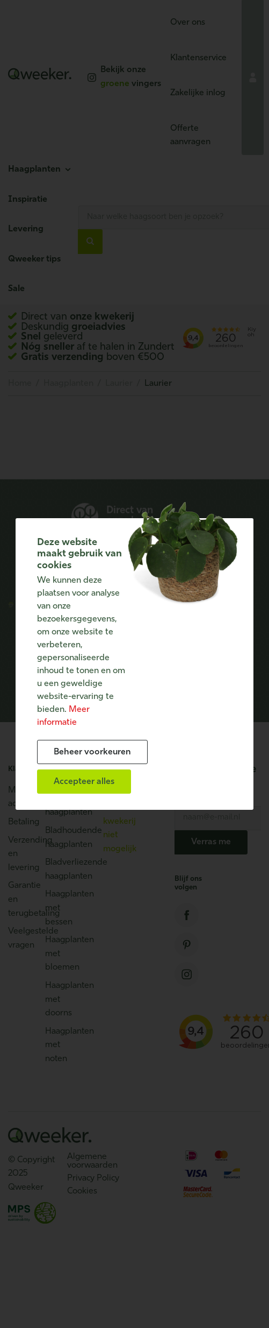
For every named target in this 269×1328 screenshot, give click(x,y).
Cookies (82, 1191)
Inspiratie (27, 199)
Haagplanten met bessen (58, 908)
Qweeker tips (34, 259)
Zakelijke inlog (198, 93)
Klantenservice (198, 58)
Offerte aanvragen (190, 135)
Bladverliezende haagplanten (58, 869)
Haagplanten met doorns (58, 999)
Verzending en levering (21, 854)
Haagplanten (34, 169)
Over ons (187, 22)
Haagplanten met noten (58, 1045)
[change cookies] (92, 752)
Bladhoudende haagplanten (58, 838)
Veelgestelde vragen (21, 938)
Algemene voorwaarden (92, 1161)
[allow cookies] (84, 781)
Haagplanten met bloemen (58, 954)
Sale (16, 289)
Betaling (21, 822)
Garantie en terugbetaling (21, 899)
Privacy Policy (93, 1178)
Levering (25, 229)
